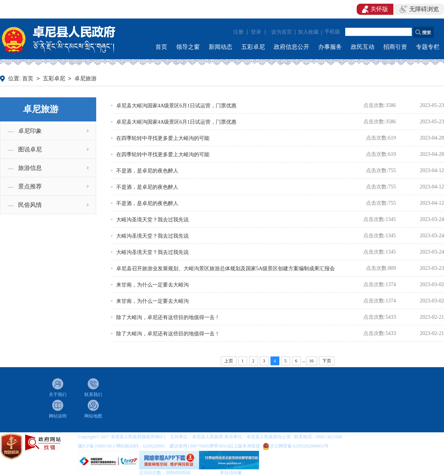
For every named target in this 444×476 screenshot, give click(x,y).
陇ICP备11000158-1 (97, 446)
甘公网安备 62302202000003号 (299, 446)
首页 (161, 47)
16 (311, 360)
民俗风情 (30, 205)
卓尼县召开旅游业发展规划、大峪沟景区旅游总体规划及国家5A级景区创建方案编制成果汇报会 (225, 268)
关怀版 (375, 9)
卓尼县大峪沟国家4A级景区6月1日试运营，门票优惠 (176, 105)
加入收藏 (308, 32)
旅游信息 (30, 168)
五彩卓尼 (253, 47)
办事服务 (330, 47)
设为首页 (281, 32)
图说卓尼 (30, 149)
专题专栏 (428, 47)
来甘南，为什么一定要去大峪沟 (152, 285)
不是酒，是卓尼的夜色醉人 (147, 171)
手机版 (332, 31)
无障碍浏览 (419, 9)
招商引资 (395, 47)
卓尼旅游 (85, 78)
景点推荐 (30, 186)
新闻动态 (220, 47)
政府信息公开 (291, 47)
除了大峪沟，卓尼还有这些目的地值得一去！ (168, 317)
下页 (326, 360)
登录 (256, 32)
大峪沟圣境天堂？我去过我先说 (152, 219)
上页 (228, 360)
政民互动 (362, 47)
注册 (238, 32)
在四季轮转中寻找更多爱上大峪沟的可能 (162, 138)
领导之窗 (188, 47)
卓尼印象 (30, 131)
